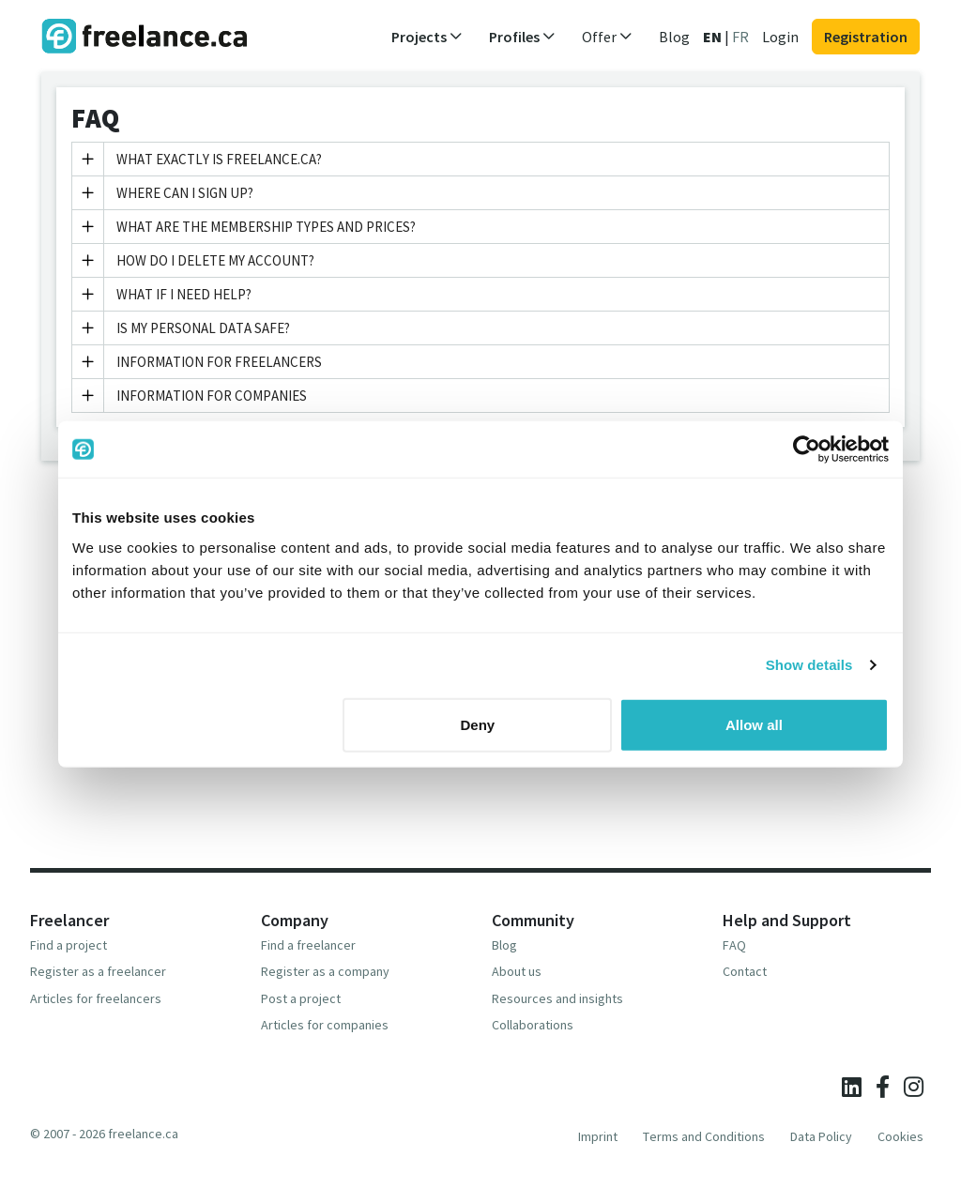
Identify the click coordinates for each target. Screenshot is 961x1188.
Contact (745, 971)
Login (780, 36)
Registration (866, 36)
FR (740, 36)
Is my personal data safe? (181, 328)
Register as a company (325, 971)
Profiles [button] (522, 36)
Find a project (68, 945)
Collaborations (532, 1024)
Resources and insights (557, 998)
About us (517, 971)
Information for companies (189, 395)
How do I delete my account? (193, 260)
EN (712, 36)
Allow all (754, 724)
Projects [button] (427, 36)
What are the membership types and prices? (244, 227)
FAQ (734, 945)
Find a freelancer (308, 945)
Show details (809, 665)
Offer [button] (607, 36)
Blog (674, 36)
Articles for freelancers (95, 998)
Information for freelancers (197, 362)
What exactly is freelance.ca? (197, 159)
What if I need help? (162, 294)
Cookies (900, 1136)
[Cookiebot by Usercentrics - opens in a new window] (807, 449)
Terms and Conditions (704, 1136)
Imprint (598, 1136)
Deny (478, 724)
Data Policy (821, 1136)
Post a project (301, 998)
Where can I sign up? (162, 193)
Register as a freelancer (98, 971)
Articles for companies (325, 1024)
